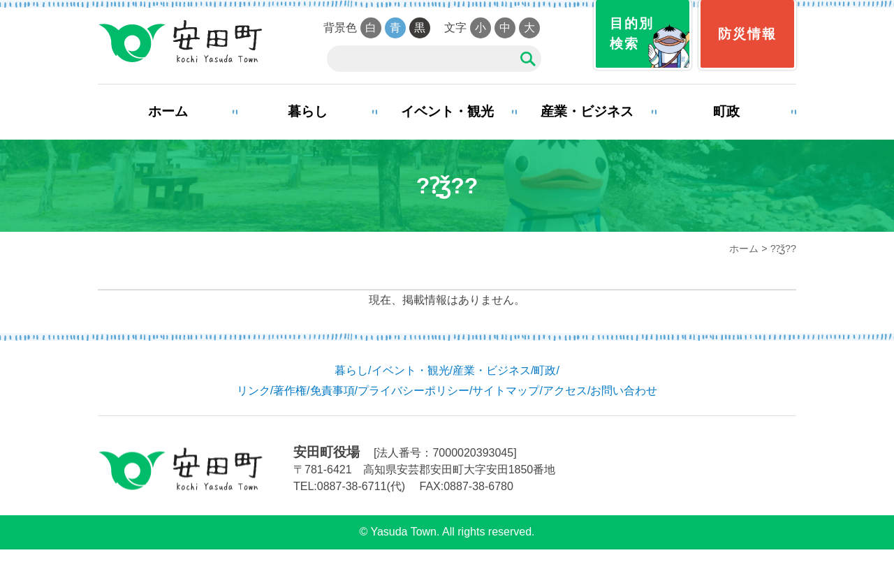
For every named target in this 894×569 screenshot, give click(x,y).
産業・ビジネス (587, 111)
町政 (726, 111)
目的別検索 (632, 33)
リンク (253, 391)
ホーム (168, 111)
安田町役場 (180, 42)
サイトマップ (505, 391)
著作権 (290, 391)
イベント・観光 (447, 111)
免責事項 (332, 391)
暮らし (308, 111)
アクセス (565, 391)
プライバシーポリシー (413, 391)
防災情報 (747, 34)
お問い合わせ (623, 391)
